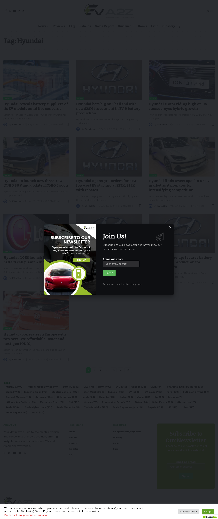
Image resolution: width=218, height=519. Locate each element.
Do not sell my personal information (26, 515)
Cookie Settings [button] (188, 511)
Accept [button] (208, 511)
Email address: (121, 262)
